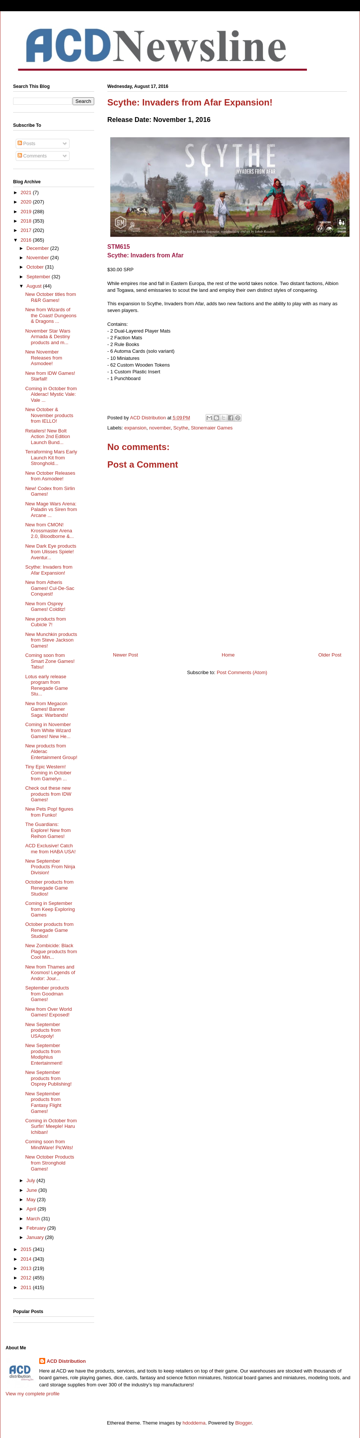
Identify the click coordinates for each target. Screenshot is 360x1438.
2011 (27, 1287)
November (38, 257)
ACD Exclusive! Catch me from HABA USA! (50, 848)
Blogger (243, 1423)
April (32, 1209)
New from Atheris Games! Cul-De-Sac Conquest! (49, 588)
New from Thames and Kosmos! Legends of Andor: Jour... (50, 972)
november (159, 428)
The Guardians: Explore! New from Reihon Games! (48, 830)
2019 (27, 211)
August (35, 286)
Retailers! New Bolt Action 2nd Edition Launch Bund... (47, 436)
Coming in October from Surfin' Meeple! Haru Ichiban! (51, 1126)
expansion (135, 428)
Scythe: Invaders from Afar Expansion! (48, 570)
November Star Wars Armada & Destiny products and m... (47, 336)
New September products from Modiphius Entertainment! (43, 1054)
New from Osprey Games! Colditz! (45, 606)
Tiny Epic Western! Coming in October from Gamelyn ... (48, 772)
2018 (27, 221)
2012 (27, 1278)
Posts (27, 143)
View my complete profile (32, 1393)
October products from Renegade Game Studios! (49, 887)
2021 (27, 192)
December (38, 248)
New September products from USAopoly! (42, 1030)
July (32, 1180)
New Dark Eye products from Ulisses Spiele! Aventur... (50, 551)
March (34, 1218)
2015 (27, 1249)
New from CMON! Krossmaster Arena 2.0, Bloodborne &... (49, 530)
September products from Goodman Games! (47, 993)
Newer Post (125, 655)
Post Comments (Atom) (242, 672)
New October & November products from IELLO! (49, 415)
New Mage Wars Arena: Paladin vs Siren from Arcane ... (51, 509)
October (36, 267)
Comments (32, 156)
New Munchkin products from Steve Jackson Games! (51, 640)
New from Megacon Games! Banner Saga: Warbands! (46, 709)
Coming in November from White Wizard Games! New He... (48, 730)
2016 (27, 240)
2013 (27, 1268)
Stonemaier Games (212, 428)
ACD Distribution (66, 1361)
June (33, 1190)
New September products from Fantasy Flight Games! (43, 1102)
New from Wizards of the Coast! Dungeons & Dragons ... (50, 315)
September (39, 276)
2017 (27, 230)
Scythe (180, 428)
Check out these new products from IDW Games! (48, 793)
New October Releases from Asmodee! (50, 476)
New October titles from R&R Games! (50, 297)
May (32, 1199)
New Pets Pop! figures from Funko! (49, 812)
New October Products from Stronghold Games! (49, 1162)
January (36, 1237)
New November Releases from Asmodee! (43, 357)
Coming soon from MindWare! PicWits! (49, 1144)
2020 (27, 202)
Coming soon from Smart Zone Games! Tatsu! (49, 661)
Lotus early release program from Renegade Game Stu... (46, 685)
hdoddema (193, 1423)
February (37, 1228)
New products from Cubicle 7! (45, 622)
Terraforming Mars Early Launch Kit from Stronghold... (51, 457)
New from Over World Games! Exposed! (48, 1012)
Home (228, 655)
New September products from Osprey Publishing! (48, 1078)
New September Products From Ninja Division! (50, 866)
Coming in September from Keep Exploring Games (50, 909)
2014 (27, 1259)
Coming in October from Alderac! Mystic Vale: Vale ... (51, 394)
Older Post (330, 655)
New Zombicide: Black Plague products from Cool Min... (51, 951)
